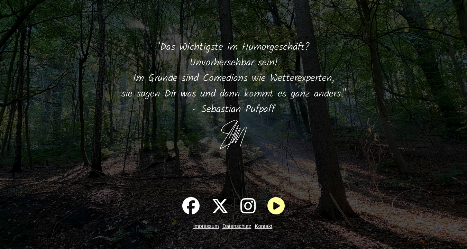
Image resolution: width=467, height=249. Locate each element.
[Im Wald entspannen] (276, 206)
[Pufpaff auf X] (220, 206)
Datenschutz (236, 226)
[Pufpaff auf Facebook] (191, 206)
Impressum (206, 226)
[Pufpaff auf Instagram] (248, 206)
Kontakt (263, 226)
